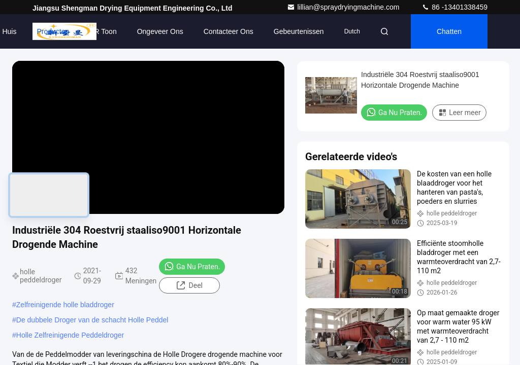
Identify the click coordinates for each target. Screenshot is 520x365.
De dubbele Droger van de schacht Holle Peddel (92, 320)
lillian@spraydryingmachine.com (344, 7)
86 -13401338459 (454, 7)
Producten (53, 31)
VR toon (102, 31)
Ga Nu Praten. (192, 266)
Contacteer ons (228, 31)
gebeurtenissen (299, 31)
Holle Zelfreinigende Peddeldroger (70, 335)
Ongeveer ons (160, 31)
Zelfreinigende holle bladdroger (65, 305)
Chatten (449, 31)
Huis (9, 31)
